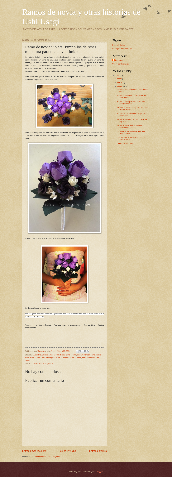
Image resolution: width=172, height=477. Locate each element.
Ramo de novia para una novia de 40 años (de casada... (131, 102)
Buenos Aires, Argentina (43, 363)
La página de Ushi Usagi (122, 48)
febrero (120, 86)
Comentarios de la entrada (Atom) (47, 457)
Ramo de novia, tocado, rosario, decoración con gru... (129, 126)
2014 (117, 75)
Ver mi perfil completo (121, 64)
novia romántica (83, 355)
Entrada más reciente (34, 451)
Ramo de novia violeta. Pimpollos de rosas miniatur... (131, 97)
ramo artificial (96, 355)
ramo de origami (62, 358)
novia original (71, 355)
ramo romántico (88, 358)
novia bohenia (59, 355)
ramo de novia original (46, 358)
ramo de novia (30, 358)
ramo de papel (75, 358)
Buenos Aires (47, 355)
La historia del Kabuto (125, 143)
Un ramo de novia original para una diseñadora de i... (131, 132)
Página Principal (68, 451)
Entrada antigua (98, 451)
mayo (119, 79)
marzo (120, 83)
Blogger (100, 471)
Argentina (37, 355)
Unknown (119, 60)
